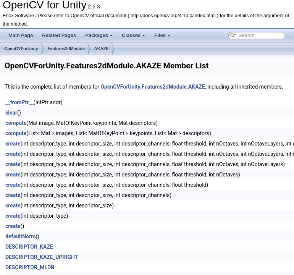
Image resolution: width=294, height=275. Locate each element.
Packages (99, 35)
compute (15, 123)
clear (11, 113)
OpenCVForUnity (21, 48)
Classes (133, 35)
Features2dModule (66, 48)
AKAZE (101, 48)
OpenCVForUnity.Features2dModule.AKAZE (152, 87)
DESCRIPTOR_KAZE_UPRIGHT (41, 257)
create (13, 144)
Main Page (20, 35)
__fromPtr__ (19, 102)
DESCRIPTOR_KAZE (29, 247)
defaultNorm (20, 236)
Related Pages (59, 35)
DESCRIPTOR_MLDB (29, 267)
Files (162, 35)
